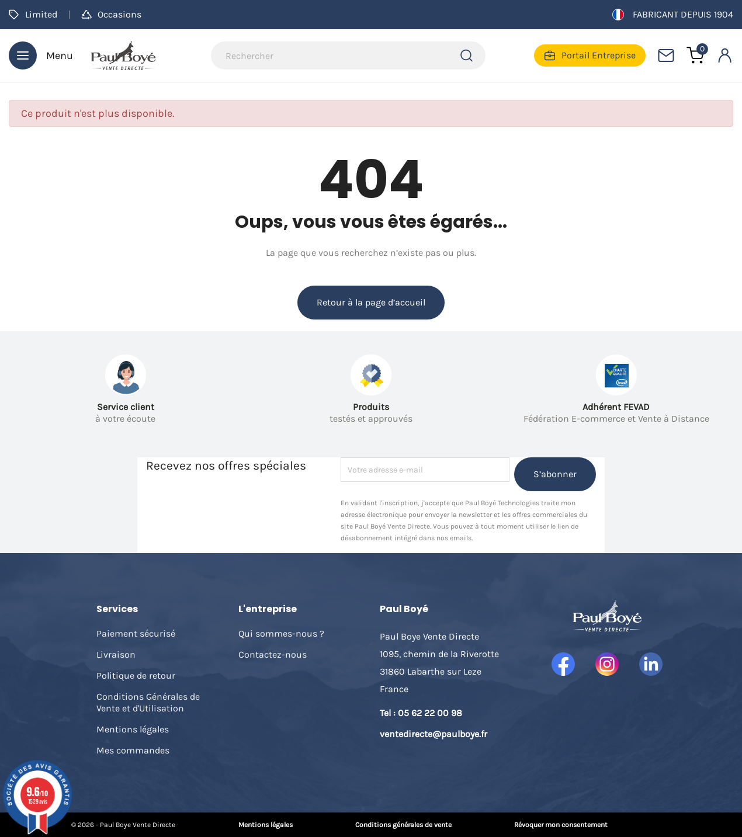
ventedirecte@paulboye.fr (433, 733)
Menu (41, 55)
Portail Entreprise (590, 55)
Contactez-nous (272, 654)
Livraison (116, 654)
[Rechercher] (348, 55)
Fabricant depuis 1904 (672, 14)
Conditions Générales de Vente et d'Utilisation (148, 702)
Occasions (111, 14)
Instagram (607, 664)
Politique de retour (135, 675)
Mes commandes (132, 750)
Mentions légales (132, 729)
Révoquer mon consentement (561, 825)
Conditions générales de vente (403, 825)
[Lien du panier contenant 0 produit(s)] (695, 55)
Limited (33, 14)
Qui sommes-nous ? (281, 633)
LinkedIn (651, 664)
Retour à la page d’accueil (371, 302)
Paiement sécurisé (135, 633)
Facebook (563, 664)
